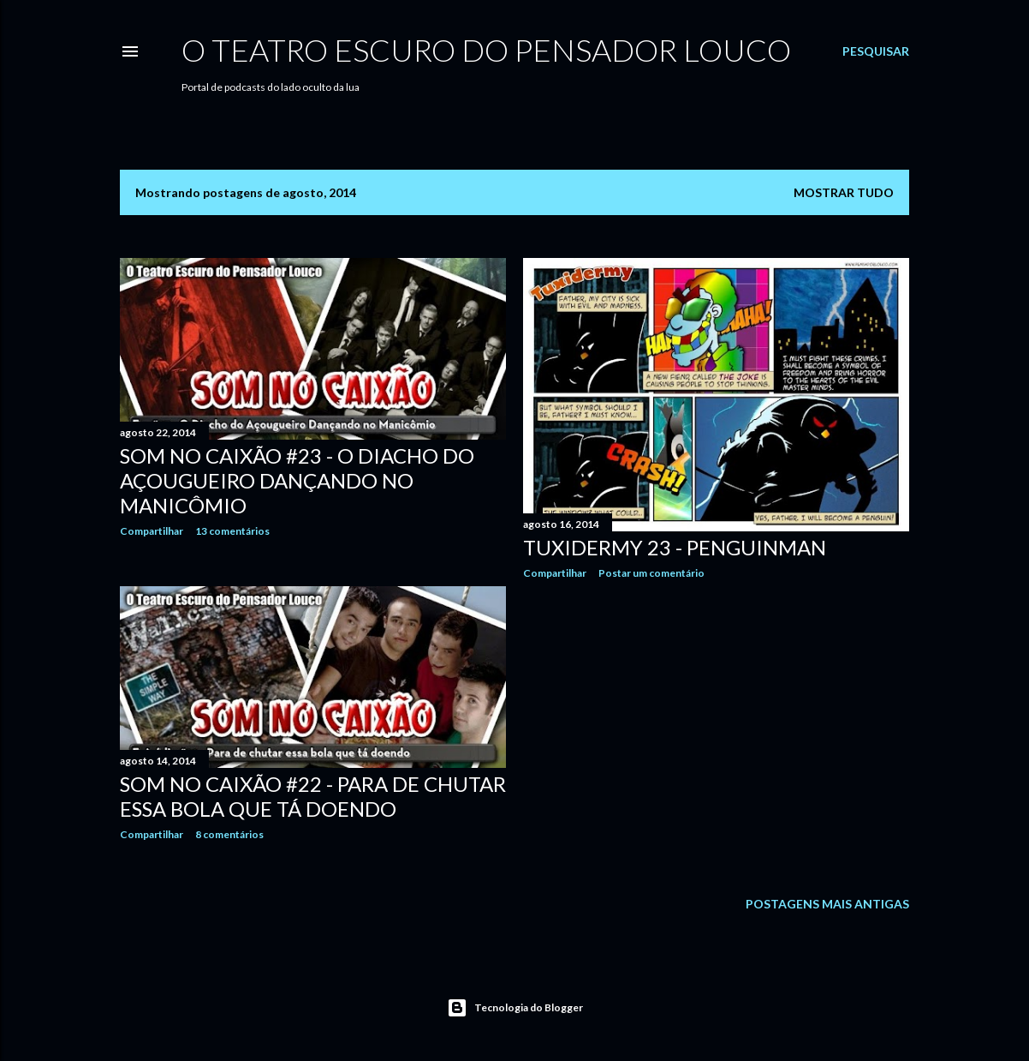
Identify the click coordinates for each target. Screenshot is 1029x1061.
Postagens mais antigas (827, 903)
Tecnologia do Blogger (515, 1008)
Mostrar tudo (844, 192)
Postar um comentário (651, 572)
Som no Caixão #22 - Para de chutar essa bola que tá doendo (313, 796)
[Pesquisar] (875, 51)
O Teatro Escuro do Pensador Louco (486, 50)
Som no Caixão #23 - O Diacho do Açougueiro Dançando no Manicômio (297, 480)
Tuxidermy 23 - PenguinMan (674, 547)
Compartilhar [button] (151, 531)
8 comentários (229, 834)
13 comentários (232, 531)
